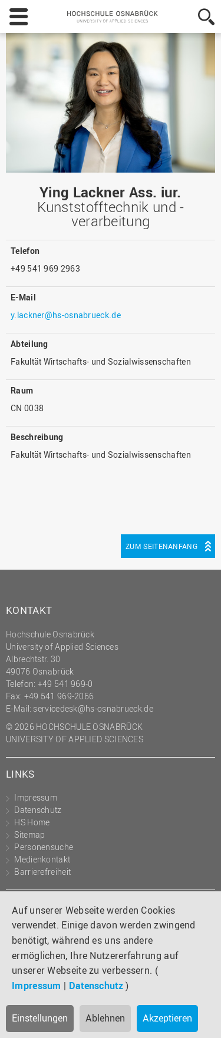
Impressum (36, 985)
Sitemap (29, 834)
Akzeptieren (167, 1017)
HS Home (32, 822)
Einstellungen (40, 1017)
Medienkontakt (42, 859)
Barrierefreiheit (42, 871)
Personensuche (43, 846)
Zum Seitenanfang (161, 546)
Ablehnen (105, 1017)
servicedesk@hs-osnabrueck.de (93, 708)
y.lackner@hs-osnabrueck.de (66, 314)
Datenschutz (96, 985)
